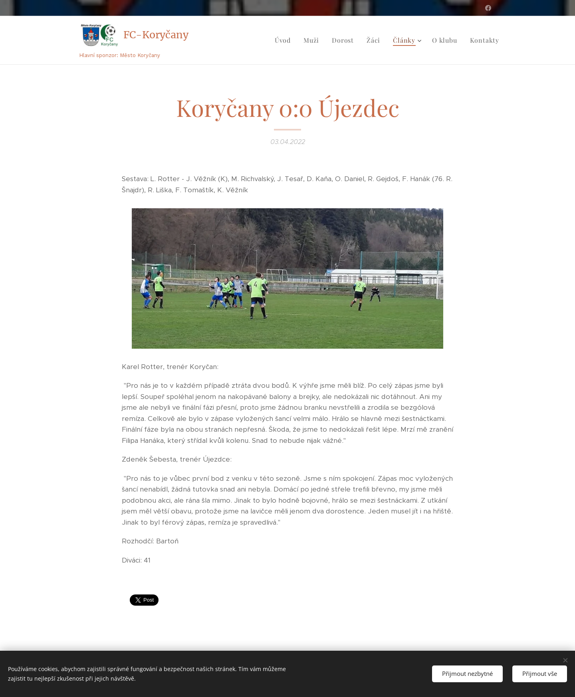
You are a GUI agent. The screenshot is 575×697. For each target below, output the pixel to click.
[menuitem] (285, 40)
